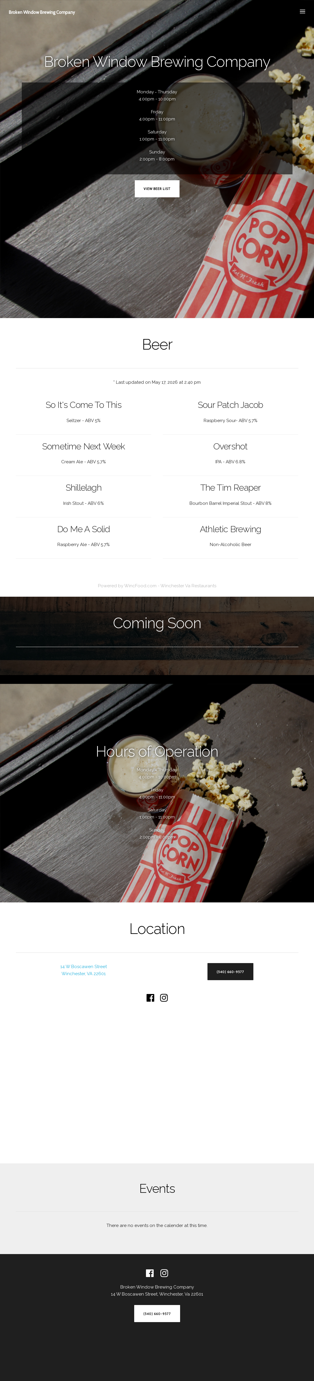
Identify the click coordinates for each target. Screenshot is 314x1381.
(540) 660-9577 (230, 972)
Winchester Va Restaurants (188, 585)
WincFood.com (140, 585)
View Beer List (157, 189)
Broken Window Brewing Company (42, 12)
